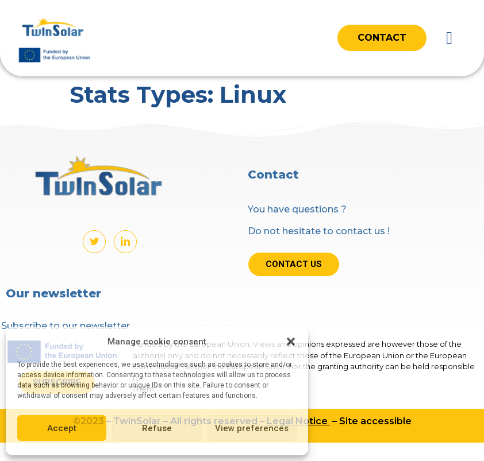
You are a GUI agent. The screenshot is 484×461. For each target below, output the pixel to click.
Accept (61, 428)
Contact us (294, 264)
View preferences (252, 428)
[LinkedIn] (125, 241)
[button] (291, 341)
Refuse (157, 428)
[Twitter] (94, 241)
